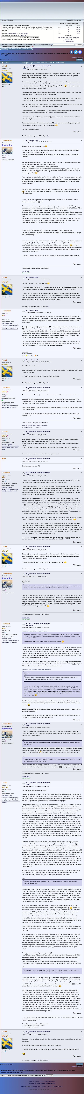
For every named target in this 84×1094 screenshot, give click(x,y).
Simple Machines (50, 1081)
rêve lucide (69, 37)
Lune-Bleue (8, 140)
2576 (78, 33)
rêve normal (61, 37)
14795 (78, 30)
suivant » (80, 57)
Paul (5, 66)
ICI (48, 136)
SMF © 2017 (40, 1081)
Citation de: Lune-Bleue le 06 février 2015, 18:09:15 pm (37, 669)
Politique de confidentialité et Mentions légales (42, 1083)
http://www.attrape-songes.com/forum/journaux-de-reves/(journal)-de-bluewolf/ (10, 405)
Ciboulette (7, 311)
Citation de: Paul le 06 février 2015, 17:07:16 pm (35, 631)
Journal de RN (26, 273)
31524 (78, 27)
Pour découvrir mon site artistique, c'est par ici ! (35, 425)
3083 (78, 32)
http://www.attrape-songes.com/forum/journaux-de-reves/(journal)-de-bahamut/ (10, 489)
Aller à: (3, 1075)
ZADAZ (6, 431)
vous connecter (11, 33)
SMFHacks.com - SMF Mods (39, 1086)
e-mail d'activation (21, 35)
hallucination (68, 39)
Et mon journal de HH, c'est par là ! (31, 427)
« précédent (74, 57)
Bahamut (7, 473)
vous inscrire (24, 33)
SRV (5, 783)
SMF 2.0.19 (32, 1081)
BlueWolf (7, 387)
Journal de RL (26, 271)
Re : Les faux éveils (32, 140)
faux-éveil (76, 37)
